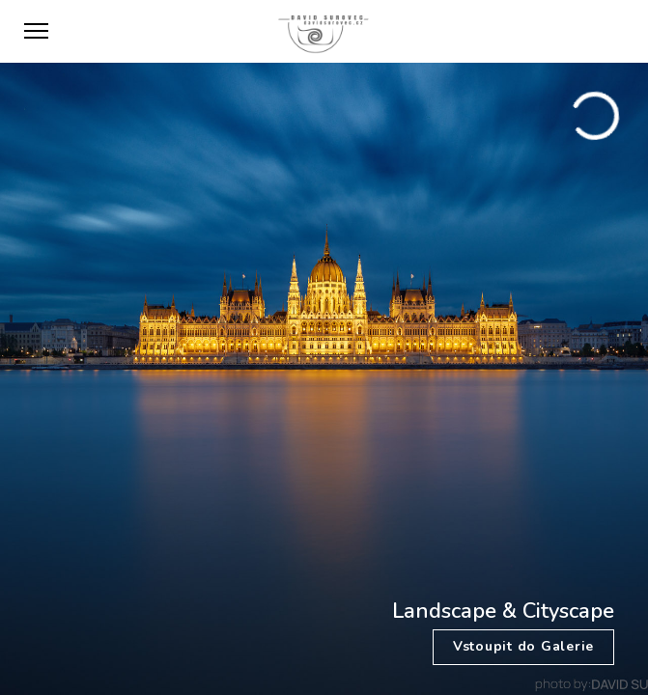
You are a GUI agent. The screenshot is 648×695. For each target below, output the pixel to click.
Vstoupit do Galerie (523, 646)
